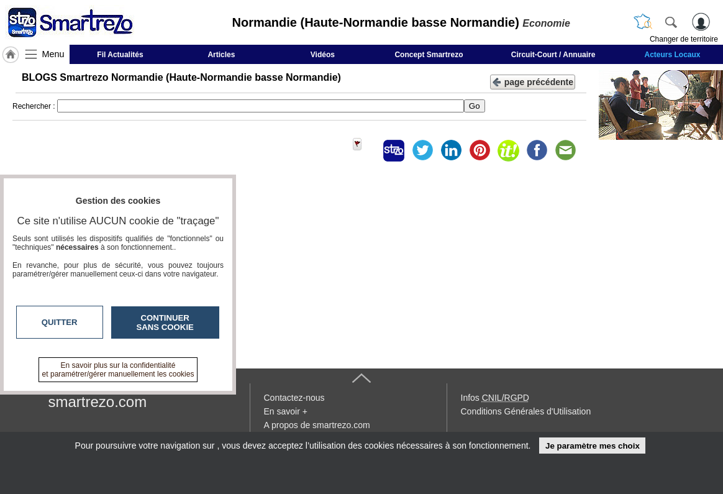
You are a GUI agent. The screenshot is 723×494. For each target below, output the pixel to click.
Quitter (60, 322)
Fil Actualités (120, 54)
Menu (53, 54)
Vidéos (323, 54)
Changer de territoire (684, 39)
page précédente (532, 81)
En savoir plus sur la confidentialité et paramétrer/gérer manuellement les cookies (118, 369)
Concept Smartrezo (428, 54)
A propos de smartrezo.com (317, 425)
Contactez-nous (294, 398)
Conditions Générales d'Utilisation (526, 411)
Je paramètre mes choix (592, 446)
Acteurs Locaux (672, 54)
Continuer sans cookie (165, 322)
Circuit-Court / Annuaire (553, 54)
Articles (221, 54)
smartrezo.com (97, 401)
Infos (495, 398)
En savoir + (285, 411)
